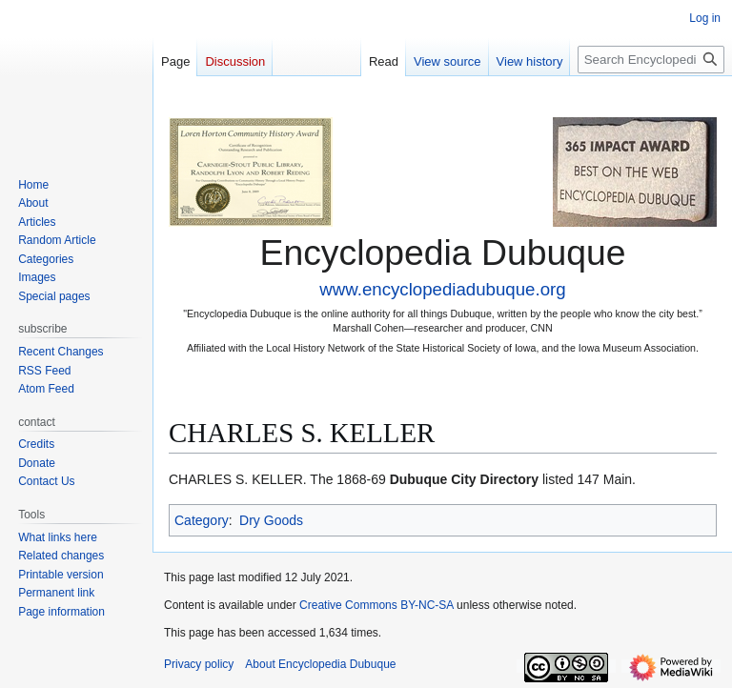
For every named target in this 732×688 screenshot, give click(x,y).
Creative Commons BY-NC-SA (376, 605)
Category (201, 520)
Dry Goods (271, 520)
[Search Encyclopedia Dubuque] (651, 59)
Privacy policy (199, 664)
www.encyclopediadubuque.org (442, 289)
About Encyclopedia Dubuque (320, 664)
